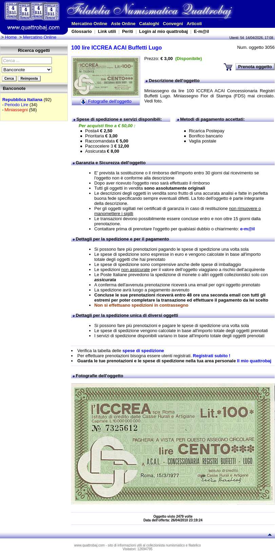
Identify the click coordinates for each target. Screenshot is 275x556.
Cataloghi (149, 23)
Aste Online (123, 23)
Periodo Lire (16, 104)
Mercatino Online (89, 23)
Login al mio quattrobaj (163, 31)
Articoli (194, 23)
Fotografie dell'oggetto (110, 101)
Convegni (173, 23)
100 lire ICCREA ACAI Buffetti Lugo (116, 48)
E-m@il (201, 31)
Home (11, 37)
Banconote (14, 88)
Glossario (82, 31)
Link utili (107, 31)
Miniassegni (16, 109)
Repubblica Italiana (22, 99)
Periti (127, 31)
